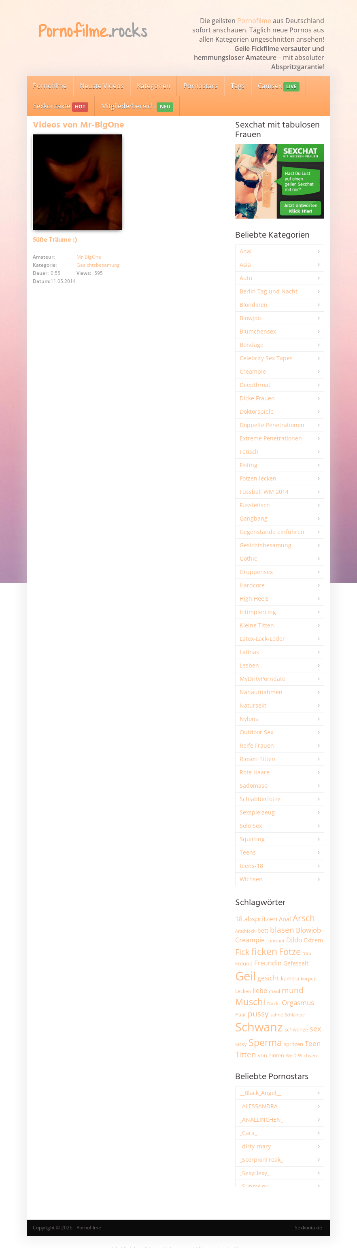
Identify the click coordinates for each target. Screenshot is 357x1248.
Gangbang (254, 518)
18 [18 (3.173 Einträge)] (238, 918)
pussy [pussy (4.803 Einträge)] (258, 1013)
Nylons (249, 719)
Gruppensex (256, 572)
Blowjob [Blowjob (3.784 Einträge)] (308, 930)
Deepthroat (255, 385)
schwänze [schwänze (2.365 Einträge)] (296, 1029)
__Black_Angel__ (260, 1093)
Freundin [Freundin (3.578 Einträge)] (268, 963)
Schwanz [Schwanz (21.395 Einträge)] (259, 1027)
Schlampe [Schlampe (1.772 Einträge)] (295, 1015)
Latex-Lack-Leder (262, 638)
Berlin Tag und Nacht (269, 291)
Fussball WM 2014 (264, 491)
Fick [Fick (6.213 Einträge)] (242, 951)
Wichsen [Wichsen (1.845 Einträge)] (307, 1055)
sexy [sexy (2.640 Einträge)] (241, 1044)
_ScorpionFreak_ (261, 1159)
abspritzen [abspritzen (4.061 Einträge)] (260, 918)
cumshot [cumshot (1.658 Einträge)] (275, 941)
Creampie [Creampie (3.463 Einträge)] (250, 939)
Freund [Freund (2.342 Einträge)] (244, 963)
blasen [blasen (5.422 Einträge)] (282, 929)
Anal (246, 251)
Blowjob (250, 318)
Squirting (252, 839)
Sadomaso (254, 785)
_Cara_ (248, 1133)
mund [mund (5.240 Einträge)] (293, 990)
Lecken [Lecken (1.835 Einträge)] (243, 991)
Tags (238, 85)
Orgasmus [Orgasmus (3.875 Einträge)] (298, 1002)
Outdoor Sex (256, 732)
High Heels (254, 598)
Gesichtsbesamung (98, 265)
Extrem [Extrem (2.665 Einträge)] (313, 940)
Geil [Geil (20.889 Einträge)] (245, 976)
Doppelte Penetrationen (272, 425)
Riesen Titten (257, 759)
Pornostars (200, 85)
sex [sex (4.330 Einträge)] (315, 1028)
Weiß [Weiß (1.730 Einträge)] (291, 1055)
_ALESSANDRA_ (260, 1106)
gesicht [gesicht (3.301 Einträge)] (268, 978)
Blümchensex (258, 331)
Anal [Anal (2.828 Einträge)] (285, 919)
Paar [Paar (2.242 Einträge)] (240, 1014)
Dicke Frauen (257, 398)
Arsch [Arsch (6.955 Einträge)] (304, 918)
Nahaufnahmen (261, 692)
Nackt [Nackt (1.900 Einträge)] (273, 1003)
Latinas (249, 652)
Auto (246, 278)
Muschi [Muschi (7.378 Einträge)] (250, 1002)
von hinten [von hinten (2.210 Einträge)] (271, 1055)
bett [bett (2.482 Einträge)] (262, 930)
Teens (248, 852)
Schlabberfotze (260, 799)
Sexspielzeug (257, 812)
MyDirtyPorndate (262, 678)
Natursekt (253, 705)
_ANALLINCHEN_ (261, 1119)
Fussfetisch (255, 505)
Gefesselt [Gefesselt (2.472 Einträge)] (295, 963)
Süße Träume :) (55, 240)
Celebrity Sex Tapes (266, 358)
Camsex (279, 86)
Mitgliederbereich (137, 107)
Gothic (248, 558)
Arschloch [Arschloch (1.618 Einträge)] (245, 931)
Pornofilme (254, 20)
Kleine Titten (257, 625)
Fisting (248, 465)
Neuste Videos (102, 85)
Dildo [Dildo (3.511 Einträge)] (294, 939)
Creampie (253, 371)
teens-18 (251, 866)
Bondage (252, 345)
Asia (245, 264)
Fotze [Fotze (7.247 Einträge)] (290, 951)
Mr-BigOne (88, 256)
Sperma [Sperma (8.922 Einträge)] (265, 1042)
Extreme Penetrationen (271, 438)
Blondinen (254, 304)
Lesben (249, 665)
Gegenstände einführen (272, 532)
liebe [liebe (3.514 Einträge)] (260, 990)
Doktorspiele (257, 411)
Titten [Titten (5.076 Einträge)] (245, 1054)
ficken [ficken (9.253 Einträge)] (264, 951)
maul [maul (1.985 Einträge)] (274, 991)
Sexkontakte (60, 107)
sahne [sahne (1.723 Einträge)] (276, 1015)
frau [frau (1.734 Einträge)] (306, 953)
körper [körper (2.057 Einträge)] (308, 978)
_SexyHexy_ (255, 1173)
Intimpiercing (258, 612)
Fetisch (249, 451)
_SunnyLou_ (255, 1186)
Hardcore (252, 585)
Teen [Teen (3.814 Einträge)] (313, 1043)
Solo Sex (251, 825)
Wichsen (251, 879)
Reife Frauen (257, 745)
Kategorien (153, 85)
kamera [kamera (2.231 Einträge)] (290, 978)
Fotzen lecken (258, 478)
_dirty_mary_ (256, 1146)
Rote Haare (255, 772)
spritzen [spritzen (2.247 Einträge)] (293, 1044)
